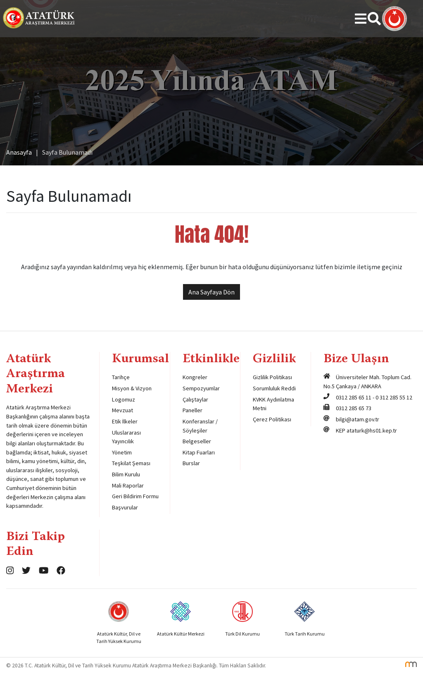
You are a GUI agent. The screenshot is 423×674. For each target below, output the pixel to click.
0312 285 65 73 (353, 408)
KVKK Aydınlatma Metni (273, 404)
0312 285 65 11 (353, 397)
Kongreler (195, 377)
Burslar (191, 463)
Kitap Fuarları (199, 452)
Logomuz (123, 399)
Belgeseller (197, 441)
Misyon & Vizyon (132, 388)
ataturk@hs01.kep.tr (372, 430)
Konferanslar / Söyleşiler (200, 426)
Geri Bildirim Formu (135, 496)
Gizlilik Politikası (272, 377)
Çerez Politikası (272, 419)
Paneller (192, 410)
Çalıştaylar (195, 399)
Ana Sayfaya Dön (211, 292)
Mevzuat (122, 410)
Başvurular (125, 507)
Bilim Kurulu (126, 474)
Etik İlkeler (125, 421)
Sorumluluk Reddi (274, 388)
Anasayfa (19, 152)
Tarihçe (121, 377)
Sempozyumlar (201, 388)
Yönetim (122, 452)
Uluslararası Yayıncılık (126, 437)
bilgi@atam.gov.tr (357, 419)
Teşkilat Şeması (131, 463)
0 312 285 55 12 (393, 397)
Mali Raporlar (128, 485)
